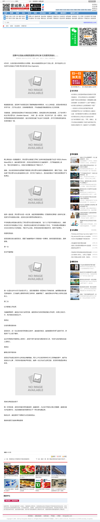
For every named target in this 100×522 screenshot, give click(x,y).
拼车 (20, 18)
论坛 (23, 13)
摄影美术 (81, 18)
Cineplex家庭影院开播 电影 (87, 265)
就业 (68, 9)
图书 (10, 18)
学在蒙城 (31, 18)
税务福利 (74, 18)
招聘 (7, 16)
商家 (56, 13)
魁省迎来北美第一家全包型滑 (88, 287)
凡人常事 (81, 16)
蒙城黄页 (63, 13)
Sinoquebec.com (67, 516)
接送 (89, 9)
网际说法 (43, 18)
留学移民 (49, 18)
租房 (57, 9)
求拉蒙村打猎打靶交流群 (78, 243)
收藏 (65, 456)
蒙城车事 (37, 16)
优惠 (75, 9)
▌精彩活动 (74, 262)
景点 (86, 9)
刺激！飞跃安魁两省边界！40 (88, 294)
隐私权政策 (38, 516)
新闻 (11, 13)
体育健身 (68, 16)
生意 (64, 9)
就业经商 (62, 18)
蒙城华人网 (3, 26)
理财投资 (56, 18)
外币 (7, 18)
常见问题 (94, 6)
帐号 (4, 1)
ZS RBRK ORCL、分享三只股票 (81, 254)
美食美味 (43, 16)
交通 (82, 9)
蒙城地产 (94, 10)
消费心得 (31, 16)
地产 (50, 13)
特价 (35, 13)
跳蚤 (17, 13)
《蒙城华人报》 (74, 13)
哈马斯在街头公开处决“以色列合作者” (82, 116)
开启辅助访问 (96, 1)
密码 (16, 1)
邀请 (54, 456)
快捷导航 (91, 1)
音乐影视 (87, 16)
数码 (20, 16)
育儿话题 (37, 18)
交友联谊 (62, 16)
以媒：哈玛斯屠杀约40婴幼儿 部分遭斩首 (83, 114)
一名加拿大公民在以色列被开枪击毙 (82, 108)
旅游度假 (93, 18)
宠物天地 (56, 16)
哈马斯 (9, 452)
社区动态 (43, 13)
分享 (59, 456)
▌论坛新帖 (74, 230)
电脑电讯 (49, 16)
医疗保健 (93, 16)
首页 (5, 13)
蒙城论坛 (94, 8)
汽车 (17, 16)
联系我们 (94, 4)
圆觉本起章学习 (76, 248)
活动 (71, 9)
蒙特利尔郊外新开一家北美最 (88, 279)
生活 (29, 13)
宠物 (17, 18)
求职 (10, 16)
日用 (13, 16)
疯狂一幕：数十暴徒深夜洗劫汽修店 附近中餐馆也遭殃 (56, 459)
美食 (79, 9)
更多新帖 (93, 230)
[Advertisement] (31, 40)
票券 (13, 18)
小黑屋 (58, 516)
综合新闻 (17, 26)
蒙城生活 (7, 464)
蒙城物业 (68, 18)
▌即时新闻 (74, 154)
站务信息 (46, 516)
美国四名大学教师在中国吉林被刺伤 (19, 459)
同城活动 (87, 18)
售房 (61, 9)
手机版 (53, 516)
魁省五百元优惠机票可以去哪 (88, 272)
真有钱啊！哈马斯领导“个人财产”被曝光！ (84, 102)
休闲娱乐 (74, 16)
